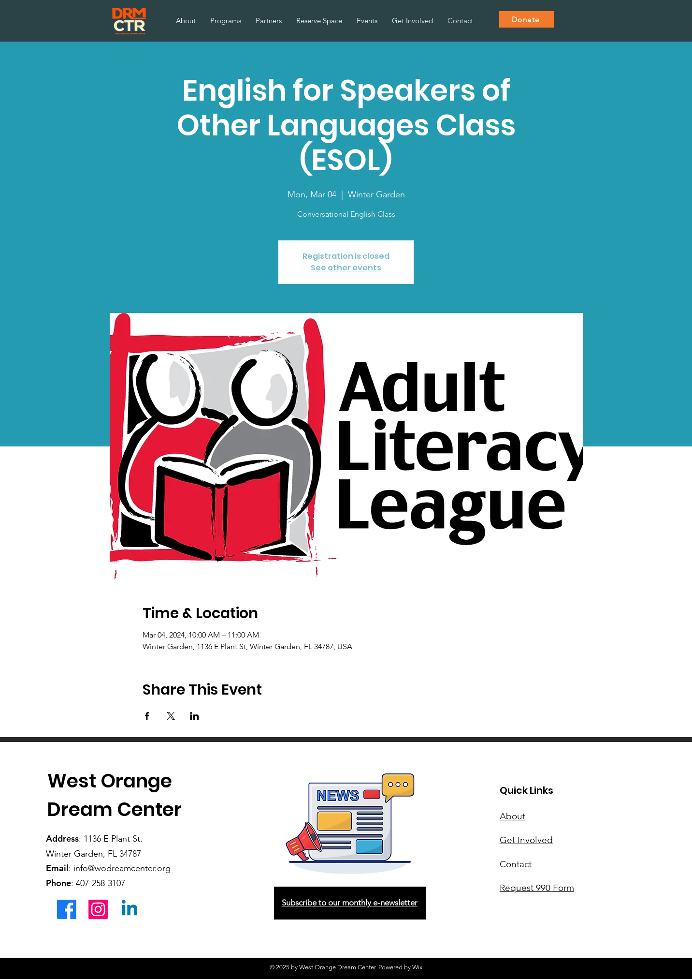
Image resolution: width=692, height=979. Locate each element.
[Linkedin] (129, 909)
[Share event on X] (170, 716)
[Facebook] (66, 909)
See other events (346, 267)
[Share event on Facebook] (147, 716)
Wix (417, 967)
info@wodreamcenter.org (122, 868)
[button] (225, 20)
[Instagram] (98, 909)
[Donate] (526, 19)
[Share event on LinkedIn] (194, 716)
